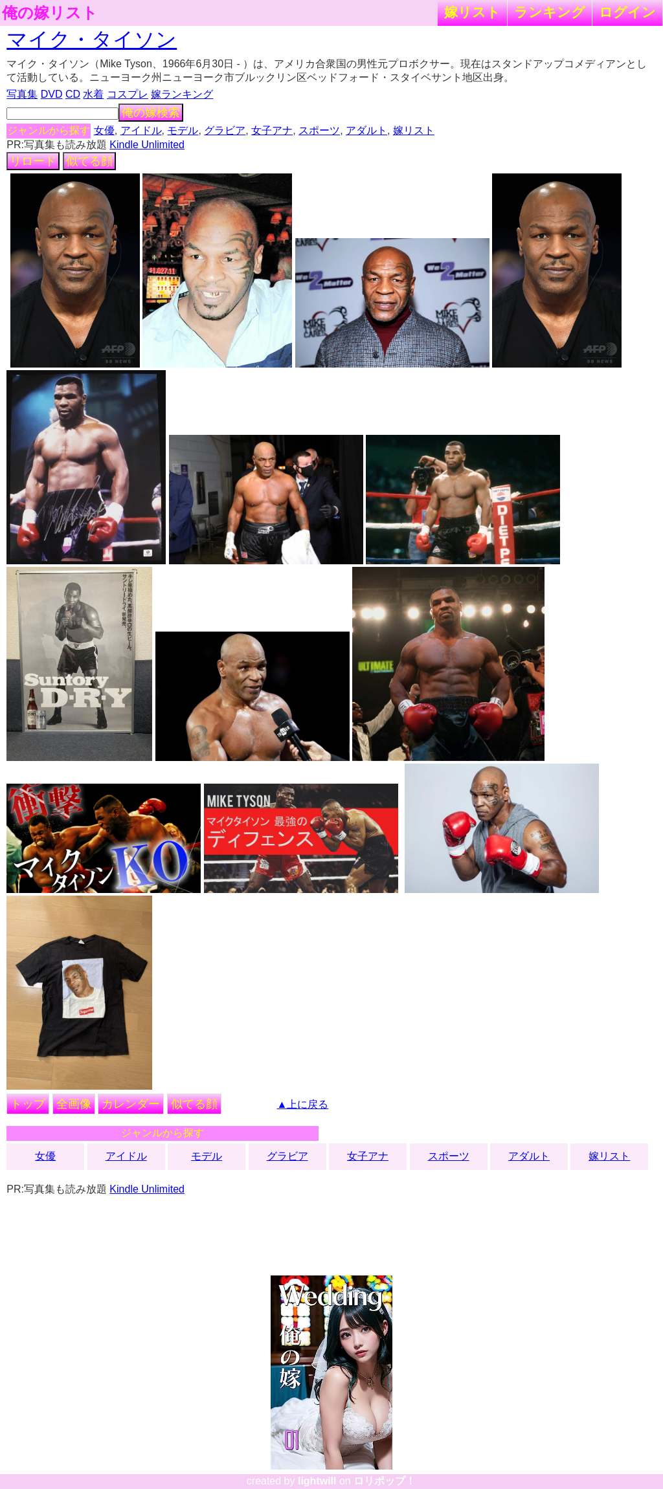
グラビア (224, 130)
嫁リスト (472, 12)
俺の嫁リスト (50, 13)
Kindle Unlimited (147, 144)
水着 (93, 94)
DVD (52, 94)
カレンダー (131, 1103)
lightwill (317, 1480)
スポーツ (319, 130)
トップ (27, 1103)
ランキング (549, 12)
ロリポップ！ (385, 1480)
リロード (33, 161)
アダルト (366, 130)
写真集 (22, 94)
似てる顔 (89, 161)
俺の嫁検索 (151, 112)
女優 (104, 130)
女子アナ (272, 130)
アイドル (141, 130)
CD (72, 94)
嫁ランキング (182, 94)
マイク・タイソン (91, 39)
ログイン (627, 12)
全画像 (73, 1103)
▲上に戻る (303, 1104)
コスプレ (127, 94)
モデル (182, 130)
